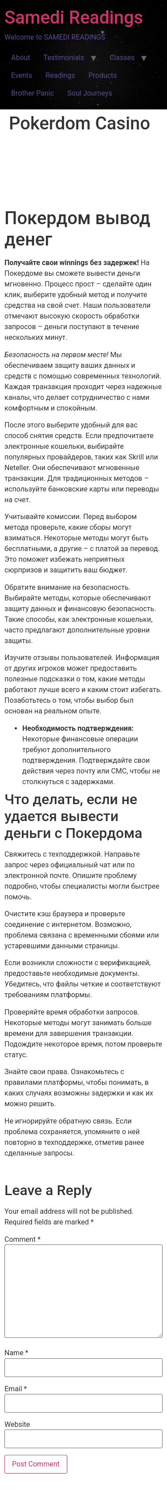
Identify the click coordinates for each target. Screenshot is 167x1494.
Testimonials (64, 57)
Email (15, 1389)
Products (102, 75)
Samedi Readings (73, 17)
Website (17, 1424)
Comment (22, 1239)
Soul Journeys (89, 93)
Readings (60, 75)
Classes (122, 57)
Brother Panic (32, 93)
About (20, 57)
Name (16, 1353)
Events (21, 75)
